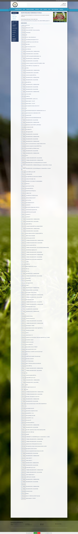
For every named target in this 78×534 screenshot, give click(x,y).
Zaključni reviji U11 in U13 (26, 25)
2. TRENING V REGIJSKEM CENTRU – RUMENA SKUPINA (30, 311)
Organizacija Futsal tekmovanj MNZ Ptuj (28, 422)
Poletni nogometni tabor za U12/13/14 (28, 358)
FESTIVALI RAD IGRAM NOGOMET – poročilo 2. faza (30, 98)
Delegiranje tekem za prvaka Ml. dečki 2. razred (29, 349)
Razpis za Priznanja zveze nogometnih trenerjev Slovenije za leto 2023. (33, 450)
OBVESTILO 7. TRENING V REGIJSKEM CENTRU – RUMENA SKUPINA (32, 254)
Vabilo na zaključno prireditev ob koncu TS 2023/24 (29, 346)
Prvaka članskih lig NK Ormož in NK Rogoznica (29, 190)
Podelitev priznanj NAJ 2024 (26, 278)
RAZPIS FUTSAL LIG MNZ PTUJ (26, 129)
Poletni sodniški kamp (25, 493)
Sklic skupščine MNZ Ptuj (26, 264)
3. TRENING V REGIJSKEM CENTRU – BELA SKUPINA (30, 150)
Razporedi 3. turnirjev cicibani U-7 (27, 458)
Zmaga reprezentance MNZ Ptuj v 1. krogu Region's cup (30, 65)
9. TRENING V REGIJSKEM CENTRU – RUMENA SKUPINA (30, 77)
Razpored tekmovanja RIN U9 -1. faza (27, 417)
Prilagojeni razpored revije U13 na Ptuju (28, 186)
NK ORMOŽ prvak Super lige (26, 32)
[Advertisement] (36, 508)
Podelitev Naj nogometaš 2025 (26, 115)
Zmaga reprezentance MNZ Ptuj (27, 365)
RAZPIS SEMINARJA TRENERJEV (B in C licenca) (29, 266)
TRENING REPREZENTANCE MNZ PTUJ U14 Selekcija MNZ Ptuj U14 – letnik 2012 (34, 162)
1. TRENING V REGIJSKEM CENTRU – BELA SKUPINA (30, 488)
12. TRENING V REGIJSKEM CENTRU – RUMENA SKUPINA (30, 51)
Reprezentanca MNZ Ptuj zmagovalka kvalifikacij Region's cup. (31, 56)
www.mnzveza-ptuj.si (14, 0)
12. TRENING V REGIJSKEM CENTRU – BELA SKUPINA (30, 53)
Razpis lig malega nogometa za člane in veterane (29, 448)
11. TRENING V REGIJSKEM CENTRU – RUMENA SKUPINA (30, 228)
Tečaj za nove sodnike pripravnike (27, 174)
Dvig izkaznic (24, 484)
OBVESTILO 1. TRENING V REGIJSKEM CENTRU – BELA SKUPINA (32, 320)
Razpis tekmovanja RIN (25, 434)
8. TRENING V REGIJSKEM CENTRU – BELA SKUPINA (30, 86)
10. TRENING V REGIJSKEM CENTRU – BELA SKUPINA (30, 72)
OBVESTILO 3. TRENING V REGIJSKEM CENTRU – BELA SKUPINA (32, 301)
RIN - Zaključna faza (25, 389)
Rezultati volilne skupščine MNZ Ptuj (27, 188)
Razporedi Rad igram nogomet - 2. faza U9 (28, 101)
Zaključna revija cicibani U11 (26, 204)
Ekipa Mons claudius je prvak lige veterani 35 (28, 197)
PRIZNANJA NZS (24, 34)
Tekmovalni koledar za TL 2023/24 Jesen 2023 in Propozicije (31, 495)
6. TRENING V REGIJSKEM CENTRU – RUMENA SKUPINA (30, 122)
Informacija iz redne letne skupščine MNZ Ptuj (29, 75)
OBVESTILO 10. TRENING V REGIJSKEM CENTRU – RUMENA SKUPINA (32, 240)
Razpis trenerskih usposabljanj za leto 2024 (28, 415)
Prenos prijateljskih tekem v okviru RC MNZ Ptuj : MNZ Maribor (31, 124)
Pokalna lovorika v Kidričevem (26, 49)
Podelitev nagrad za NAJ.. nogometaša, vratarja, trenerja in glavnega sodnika (33, 429)
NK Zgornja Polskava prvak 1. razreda (27, 27)
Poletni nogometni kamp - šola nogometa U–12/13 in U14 (30, 396)
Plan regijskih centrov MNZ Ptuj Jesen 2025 (28, 171)
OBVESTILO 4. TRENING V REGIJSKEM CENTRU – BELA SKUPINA (32, 297)
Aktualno (23, 313)
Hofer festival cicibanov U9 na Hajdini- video (28, 178)
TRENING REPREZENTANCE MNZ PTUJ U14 (28, 306)
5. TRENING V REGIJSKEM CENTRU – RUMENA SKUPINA (30, 136)
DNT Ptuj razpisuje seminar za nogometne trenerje (30, 410)
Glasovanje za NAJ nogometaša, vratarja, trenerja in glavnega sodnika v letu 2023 (34, 446)
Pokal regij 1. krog (24, 372)
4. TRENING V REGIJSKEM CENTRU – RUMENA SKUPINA (30, 141)
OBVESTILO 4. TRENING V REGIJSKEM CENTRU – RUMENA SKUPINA (32, 294)
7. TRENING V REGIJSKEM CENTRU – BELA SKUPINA (30, 60)
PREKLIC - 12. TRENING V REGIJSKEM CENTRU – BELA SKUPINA (32, 370)
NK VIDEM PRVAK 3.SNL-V (26, 44)
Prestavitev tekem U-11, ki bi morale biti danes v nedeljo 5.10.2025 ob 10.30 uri (34, 143)
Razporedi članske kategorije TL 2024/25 (28, 325)
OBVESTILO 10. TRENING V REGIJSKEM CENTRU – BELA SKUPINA (32, 242)
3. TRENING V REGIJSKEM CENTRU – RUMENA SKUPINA (30, 153)
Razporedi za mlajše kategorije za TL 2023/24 (28, 498)
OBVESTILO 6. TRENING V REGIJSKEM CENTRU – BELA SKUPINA (32, 275)
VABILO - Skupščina (25, 384)
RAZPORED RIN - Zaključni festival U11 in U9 (29, 387)
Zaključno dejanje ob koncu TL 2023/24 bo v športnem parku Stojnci (32, 351)
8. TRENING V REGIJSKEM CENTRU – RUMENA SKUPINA (30, 84)
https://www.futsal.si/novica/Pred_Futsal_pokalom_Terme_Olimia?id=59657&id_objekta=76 (35, 20)
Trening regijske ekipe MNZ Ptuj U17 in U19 (28, 377)
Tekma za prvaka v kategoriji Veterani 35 (28, 202)
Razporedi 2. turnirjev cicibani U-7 (27, 460)
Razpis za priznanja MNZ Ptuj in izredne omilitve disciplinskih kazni (32, 259)
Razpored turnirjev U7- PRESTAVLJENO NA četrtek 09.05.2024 (31, 363)
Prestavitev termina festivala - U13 (27, 335)
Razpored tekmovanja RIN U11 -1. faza (28, 413)
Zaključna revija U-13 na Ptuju (26, 200)
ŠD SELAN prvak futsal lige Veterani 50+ (28, 408)
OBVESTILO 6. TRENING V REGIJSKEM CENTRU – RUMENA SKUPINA (32, 439)
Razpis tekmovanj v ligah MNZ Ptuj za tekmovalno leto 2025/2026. (32, 176)
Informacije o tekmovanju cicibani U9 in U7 (28, 318)
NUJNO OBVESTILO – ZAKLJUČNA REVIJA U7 (29, 37)
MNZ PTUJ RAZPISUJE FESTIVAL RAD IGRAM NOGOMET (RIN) (31, 117)
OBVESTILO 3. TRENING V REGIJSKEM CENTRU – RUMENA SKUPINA (32, 304)
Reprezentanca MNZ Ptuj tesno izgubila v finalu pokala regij (31, 356)
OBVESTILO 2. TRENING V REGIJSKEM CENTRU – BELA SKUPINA (32, 157)
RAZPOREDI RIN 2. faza (25, 268)
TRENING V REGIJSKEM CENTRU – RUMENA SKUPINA (30, 462)
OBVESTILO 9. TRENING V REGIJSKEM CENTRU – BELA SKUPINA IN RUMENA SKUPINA (35, 247)
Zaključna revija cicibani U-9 (26, 214)
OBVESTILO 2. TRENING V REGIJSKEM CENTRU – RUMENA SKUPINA (32, 160)
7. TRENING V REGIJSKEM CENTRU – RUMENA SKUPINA (30, 58)
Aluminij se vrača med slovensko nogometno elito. (29, 209)
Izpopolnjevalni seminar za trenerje (27, 316)
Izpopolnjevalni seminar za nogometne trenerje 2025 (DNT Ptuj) (31, 146)
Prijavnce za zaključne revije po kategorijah (28, 235)
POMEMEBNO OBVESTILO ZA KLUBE (27, 342)
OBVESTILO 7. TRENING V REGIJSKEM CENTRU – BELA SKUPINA (32, 252)
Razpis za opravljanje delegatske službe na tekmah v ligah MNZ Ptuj (32, 327)
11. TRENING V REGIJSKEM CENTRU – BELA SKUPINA (30, 382)
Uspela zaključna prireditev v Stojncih (27, 339)
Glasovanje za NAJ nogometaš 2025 (27, 131)
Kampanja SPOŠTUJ (25, 155)
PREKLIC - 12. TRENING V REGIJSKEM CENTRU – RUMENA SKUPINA (32, 368)
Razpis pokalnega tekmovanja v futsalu (28, 299)
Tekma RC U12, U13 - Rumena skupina (27, 361)
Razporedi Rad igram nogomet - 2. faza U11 (28, 103)
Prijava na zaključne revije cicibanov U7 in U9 (28, 46)
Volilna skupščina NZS (25, 285)
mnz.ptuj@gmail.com (64, 0)
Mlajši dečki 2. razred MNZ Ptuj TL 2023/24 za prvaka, (30, 195)
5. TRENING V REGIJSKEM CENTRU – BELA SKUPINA (30, 134)
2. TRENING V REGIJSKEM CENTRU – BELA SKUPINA (30, 309)
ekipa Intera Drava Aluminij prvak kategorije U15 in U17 (30, 39)
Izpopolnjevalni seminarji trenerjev (27, 491)
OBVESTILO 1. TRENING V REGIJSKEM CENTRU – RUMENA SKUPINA (32, 323)
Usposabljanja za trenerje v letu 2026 (27, 127)
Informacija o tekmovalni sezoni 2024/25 (28, 330)
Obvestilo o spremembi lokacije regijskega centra (29, 249)
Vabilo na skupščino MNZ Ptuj (26, 82)
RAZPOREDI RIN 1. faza (25, 271)
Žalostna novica (24, 108)
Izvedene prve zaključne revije (26, 193)
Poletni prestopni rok (25, 332)
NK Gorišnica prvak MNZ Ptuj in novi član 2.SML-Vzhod (30, 41)
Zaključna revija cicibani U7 (26, 216)
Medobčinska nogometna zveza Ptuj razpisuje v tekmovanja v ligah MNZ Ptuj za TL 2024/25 (36, 337)
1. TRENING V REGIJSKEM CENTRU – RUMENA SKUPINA (30, 486)
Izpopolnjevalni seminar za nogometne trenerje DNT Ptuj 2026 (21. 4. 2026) (33, 63)
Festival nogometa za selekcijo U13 (27, 344)
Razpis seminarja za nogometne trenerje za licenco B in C (30, 105)
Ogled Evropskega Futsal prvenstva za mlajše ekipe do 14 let (31, 112)
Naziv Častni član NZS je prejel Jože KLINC (28, 238)
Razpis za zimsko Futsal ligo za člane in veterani (29, 292)
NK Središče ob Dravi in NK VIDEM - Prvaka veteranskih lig (31, 30)
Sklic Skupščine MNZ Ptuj (26, 96)
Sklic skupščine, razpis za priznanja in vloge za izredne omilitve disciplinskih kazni (34, 403)
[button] (54, 17)
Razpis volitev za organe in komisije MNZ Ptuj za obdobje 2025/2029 (32, 226)
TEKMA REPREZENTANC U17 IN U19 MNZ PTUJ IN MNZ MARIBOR (32, 181)
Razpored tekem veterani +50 (26, 420)
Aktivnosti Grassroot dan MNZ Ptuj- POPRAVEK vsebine (30, 148)
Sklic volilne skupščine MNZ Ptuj (27, 223)
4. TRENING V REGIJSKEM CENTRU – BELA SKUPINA (30, 138)
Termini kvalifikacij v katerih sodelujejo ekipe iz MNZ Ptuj (30, 207)
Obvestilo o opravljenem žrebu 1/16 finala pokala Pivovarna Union (32, 443)
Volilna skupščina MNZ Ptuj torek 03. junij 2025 (29, 212)
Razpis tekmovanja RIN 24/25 (26, 280)
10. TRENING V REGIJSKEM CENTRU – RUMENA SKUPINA (30, 70)
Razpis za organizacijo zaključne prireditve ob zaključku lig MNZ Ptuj (32, 233)
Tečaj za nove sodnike (25, 261)
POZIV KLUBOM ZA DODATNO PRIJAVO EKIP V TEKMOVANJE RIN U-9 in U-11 (34, 110)
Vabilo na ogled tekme (25, 67)
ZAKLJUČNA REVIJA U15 (25, 183)
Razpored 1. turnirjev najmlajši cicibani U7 (28, 474)
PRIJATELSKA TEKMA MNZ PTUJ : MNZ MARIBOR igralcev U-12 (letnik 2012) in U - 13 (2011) (36, 436)
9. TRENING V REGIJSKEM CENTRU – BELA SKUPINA (30, 79)
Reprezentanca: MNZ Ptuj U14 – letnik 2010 (28, 476)
